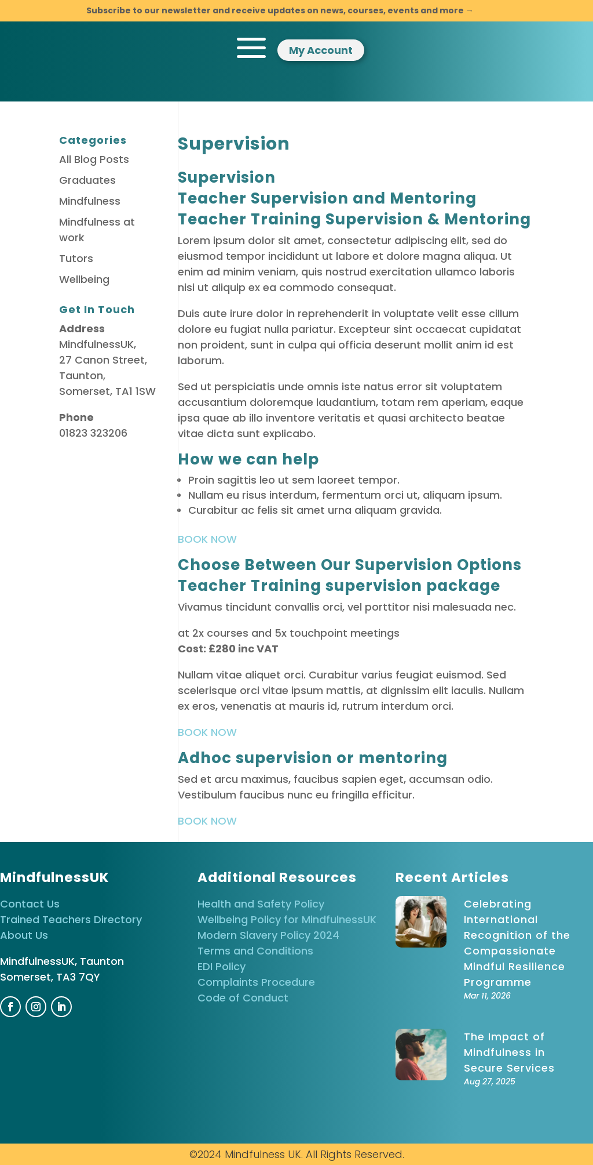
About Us (24, 935)
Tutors (76, 258)
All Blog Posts (94, 159)
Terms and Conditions (255, 950)
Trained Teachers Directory (71, 919)
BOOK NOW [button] (207, 539)
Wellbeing (84, 279)
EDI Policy (221, 966)
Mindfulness (89, 201)
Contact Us (30, 904)
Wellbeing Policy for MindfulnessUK (286, 919)
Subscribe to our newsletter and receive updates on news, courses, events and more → (280, 10)
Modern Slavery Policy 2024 (268, 935)
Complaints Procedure (256, 982)
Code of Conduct (242, 997)
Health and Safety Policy (260, 904)
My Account (321, 50)
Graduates (87, 180)
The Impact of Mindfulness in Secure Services (509, 1052)
